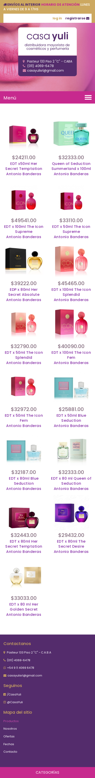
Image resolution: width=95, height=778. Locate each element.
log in (57, 18)
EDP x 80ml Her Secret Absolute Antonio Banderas (23, 295)
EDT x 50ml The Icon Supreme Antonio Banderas (71, 232)
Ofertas (9, 736)
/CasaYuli (14, 694)
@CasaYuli (15, 702)
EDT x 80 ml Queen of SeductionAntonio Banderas (71, 484)
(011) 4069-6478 (18, 660)
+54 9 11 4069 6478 (20, 668)
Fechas (8, 744)
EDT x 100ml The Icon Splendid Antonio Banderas (71, 295)
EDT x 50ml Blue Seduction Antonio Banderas (71, 421)
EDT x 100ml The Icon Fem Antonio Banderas (71, 358)
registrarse (77, 18)
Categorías (47, 772)
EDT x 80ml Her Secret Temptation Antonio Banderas (23, 546)
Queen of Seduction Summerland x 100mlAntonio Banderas (71, 169)
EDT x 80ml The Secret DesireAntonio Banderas (71, 546)
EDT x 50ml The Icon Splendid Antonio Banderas (24, 358)
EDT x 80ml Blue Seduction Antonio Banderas (23, 484)
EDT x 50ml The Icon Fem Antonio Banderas (24, 421)
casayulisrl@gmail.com (25, 675)
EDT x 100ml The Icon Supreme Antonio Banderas (24, 232)
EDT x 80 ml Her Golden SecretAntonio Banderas (23, 609)
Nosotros (10, 728)
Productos (11, 721)
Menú (9, 98)
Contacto (10, 751)
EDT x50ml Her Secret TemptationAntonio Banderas (23, 169)
